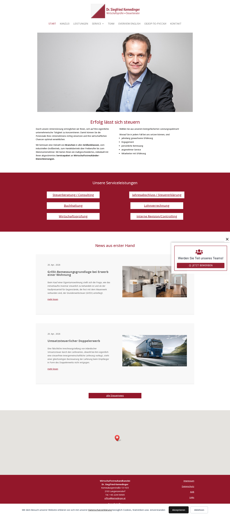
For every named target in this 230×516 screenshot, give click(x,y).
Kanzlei (65, 24)
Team (111, 24)
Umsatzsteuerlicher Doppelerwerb (74, 341)
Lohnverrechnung (156, 206)
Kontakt (175, 24)
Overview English (129, 24)
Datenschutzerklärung (100, 509)
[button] (118, 438)
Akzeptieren (178, 509)
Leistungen (80, 24)
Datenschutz (188, 486)
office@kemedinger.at (115, 498)
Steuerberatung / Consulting (73, 195)
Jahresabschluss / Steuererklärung (156, 195)
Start (52, 24)
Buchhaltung (73, 206)
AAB (192, 491)
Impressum (189, 480)
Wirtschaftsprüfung (73, 216)
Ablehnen (199, 509)
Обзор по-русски (155, 24)
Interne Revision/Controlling (157, 216)
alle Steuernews (115, 395)
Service (96, 24)
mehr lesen (53, 299)
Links (191, 497)
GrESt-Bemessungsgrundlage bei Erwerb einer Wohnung (78, 273)
